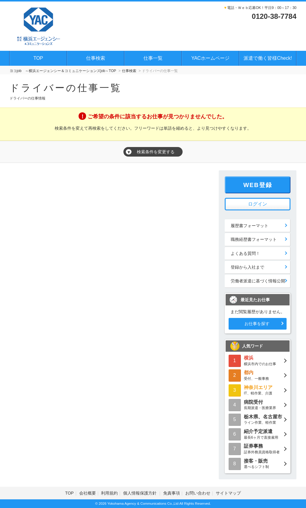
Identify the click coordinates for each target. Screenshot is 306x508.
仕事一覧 (153, 58)
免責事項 (171, 493)
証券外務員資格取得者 (258, 448)
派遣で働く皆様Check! (268, 58)
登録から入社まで (247, 267)
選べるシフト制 (258, 463)
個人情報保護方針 (140, 493)
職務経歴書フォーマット (254, 239)
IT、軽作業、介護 (258, 389)
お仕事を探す (257, 323)
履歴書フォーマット (249, 225)
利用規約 (109, 493)
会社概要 (87, 493)
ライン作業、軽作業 (258, 419)
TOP (38, 58)
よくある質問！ (245, 253)
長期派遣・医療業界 (258, 404)
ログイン (257, 203)
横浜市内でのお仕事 (258, 360)
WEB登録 (257, 185)
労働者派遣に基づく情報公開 (258, 281)
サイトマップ (228, 493)
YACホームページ (210, 58)
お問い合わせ (197, 493)
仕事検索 (95, 58)
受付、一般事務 (258, 374)
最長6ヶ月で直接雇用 (258, 433)
